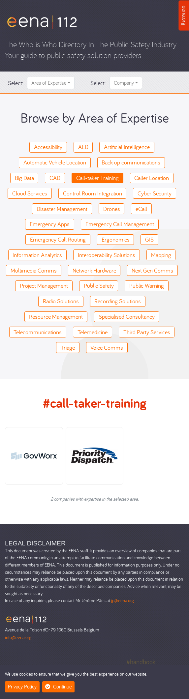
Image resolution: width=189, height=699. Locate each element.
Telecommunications (38, 332)
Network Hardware (94, 270)
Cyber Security (155, 193)
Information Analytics (37, 255)
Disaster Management (62, 209)
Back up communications (131, 162)
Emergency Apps (50, 224)
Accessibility (48, 147)
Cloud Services (29, 193)
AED (83, 147)
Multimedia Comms (34, 270)
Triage (68, 347)
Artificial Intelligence (127, 147)
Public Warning (146, 285)
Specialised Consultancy (127, 316)
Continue (58, 686)
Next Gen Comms (152, 270)
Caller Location (151, 178)
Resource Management (56, 316)
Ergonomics (116, 239)
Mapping (161, 255)
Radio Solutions (61, 301)
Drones (111, 209)
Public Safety (99, 285)
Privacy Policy (22, 686)
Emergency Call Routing (58, 239)
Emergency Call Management (119, 224)
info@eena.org (18, 637)
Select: (15, 83)
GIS (149, 239)
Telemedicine (93, 332)
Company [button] (124, 82)
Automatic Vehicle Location (54, 162)
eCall (141, 209)
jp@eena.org (122, 600)
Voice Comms (106, 347)
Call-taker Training (97, 178)
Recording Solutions (117, 301)
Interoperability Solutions (106, 255)
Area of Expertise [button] (48, 82)
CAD (54, 178)
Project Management (44, 285)
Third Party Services (146, 332)
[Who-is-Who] (42, 21)
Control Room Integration (92, 193)
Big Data (24, 178)
